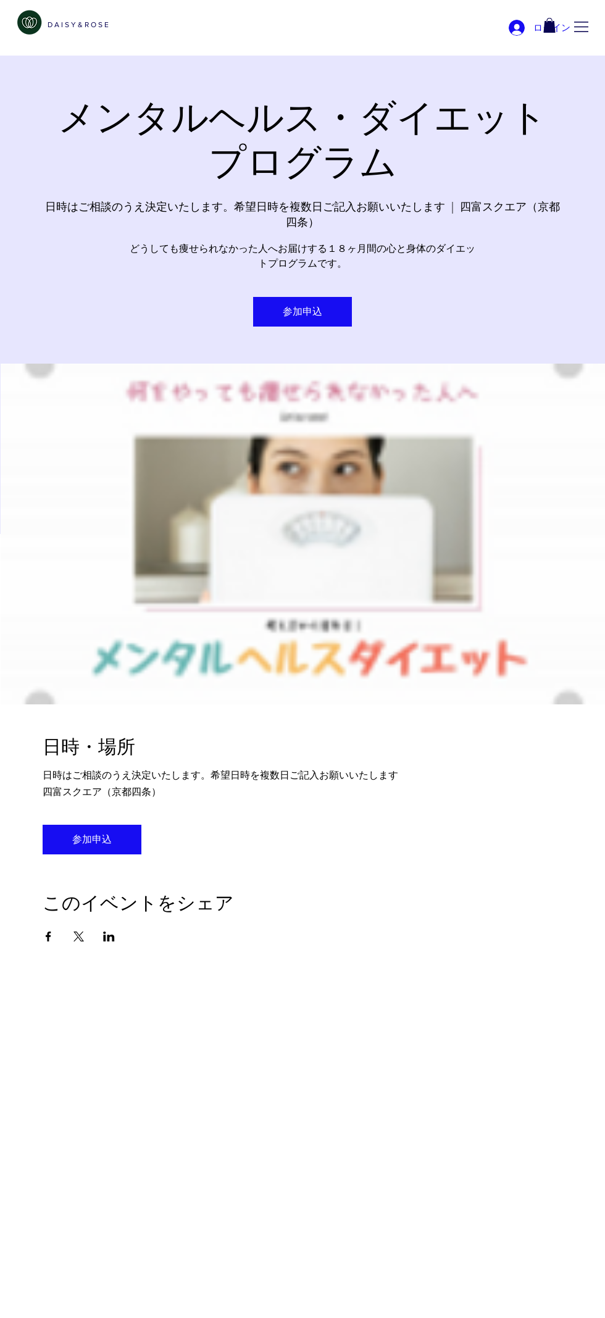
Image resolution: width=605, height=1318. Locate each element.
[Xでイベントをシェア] (79, 936)
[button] (581, 27)
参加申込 (302, 311)
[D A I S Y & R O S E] (78, 24)
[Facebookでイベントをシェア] (48, 936)
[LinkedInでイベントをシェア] (109, 936)
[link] (549, 25)
